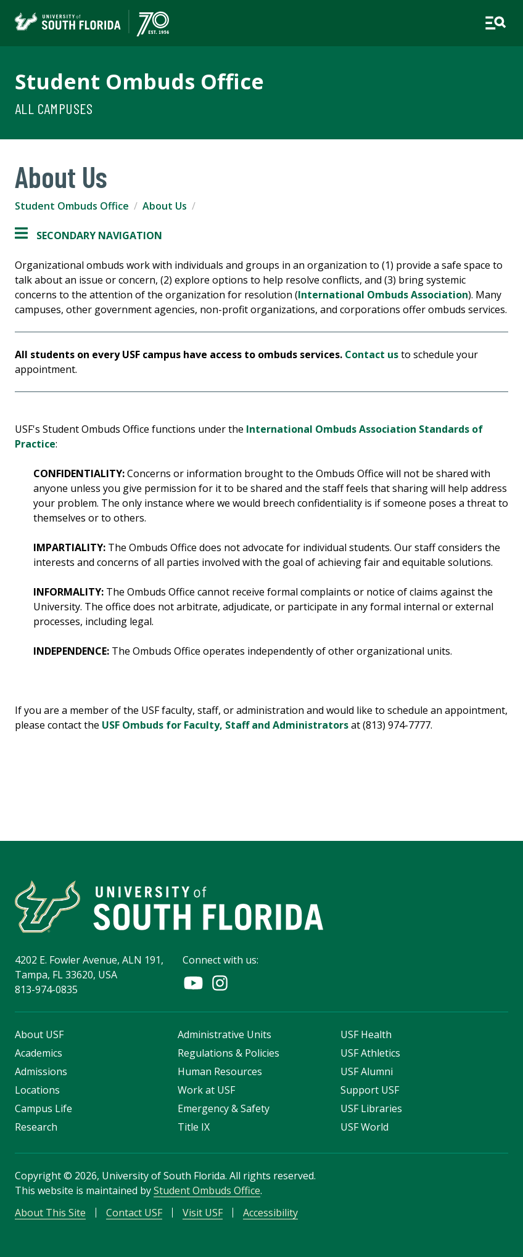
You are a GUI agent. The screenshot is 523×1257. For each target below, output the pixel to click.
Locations (37, 1090)
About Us (164, 206)
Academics (38, 1053)
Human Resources (220, 1071)
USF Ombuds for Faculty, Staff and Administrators (225, 725)
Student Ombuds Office (139, 81)
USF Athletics (370, 1053)
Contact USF (134, 1212)
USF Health (366, 1034)
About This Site (50, 1212)
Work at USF (206, 1090)
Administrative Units (224, 1034)
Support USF (369, 1090)
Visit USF (203, 1212)
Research (36, 1127)
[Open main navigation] (495, 23)
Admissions (41, 1071)
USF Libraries (371, 1108)
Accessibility (270, 1212)
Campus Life (43, 1108)
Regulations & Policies (228, 1053)
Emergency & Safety (224, 1108)
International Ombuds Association (383, 294)
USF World (364, 1127)
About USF (39, 1034)
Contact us (371, 354)
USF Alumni (366, 1071)
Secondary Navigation (88, 235)
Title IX (194, 1127)
